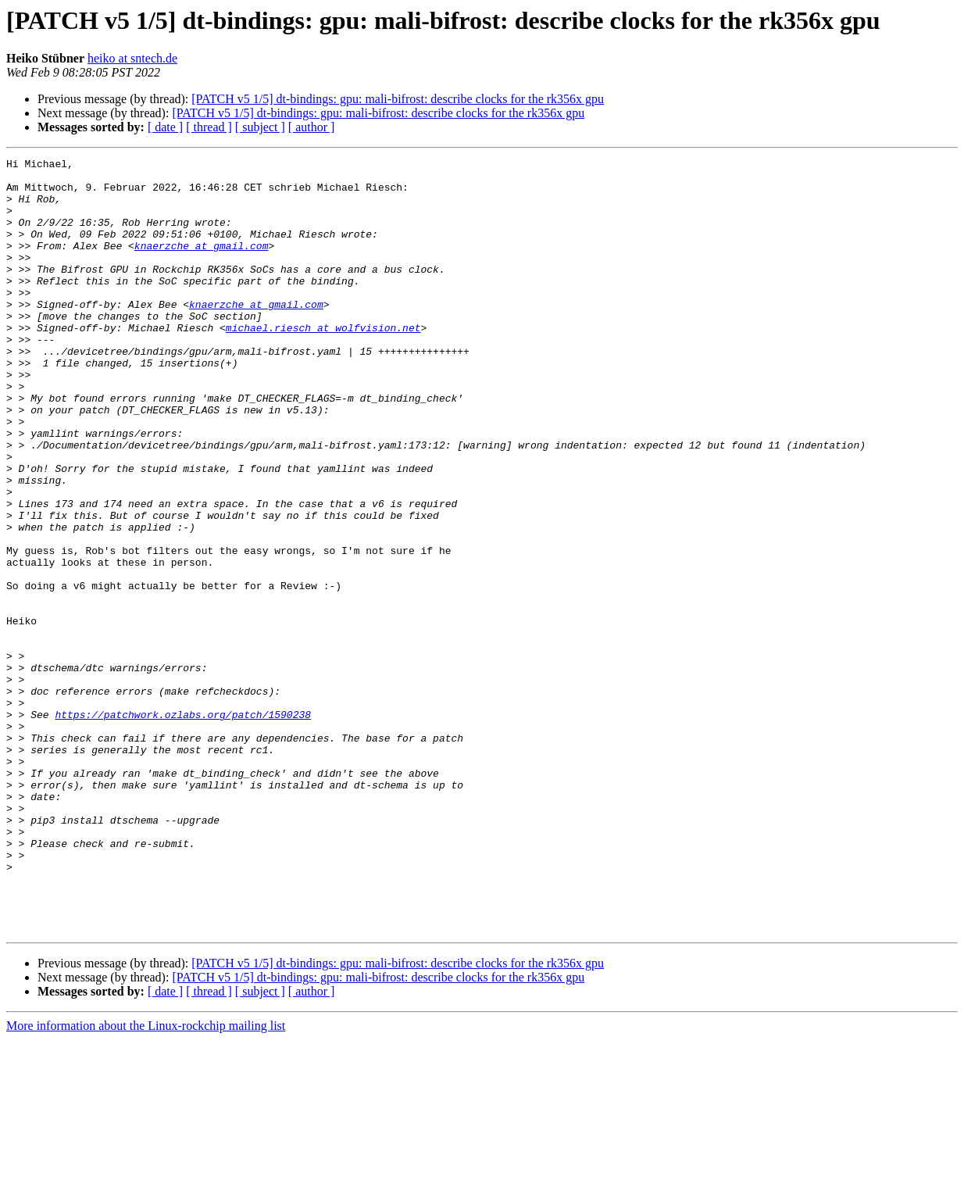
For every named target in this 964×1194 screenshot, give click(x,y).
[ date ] (165, 127)
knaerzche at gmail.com (201, 264)
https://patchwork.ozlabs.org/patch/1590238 (183, 827)
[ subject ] (260, 127)
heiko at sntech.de (132, 58)
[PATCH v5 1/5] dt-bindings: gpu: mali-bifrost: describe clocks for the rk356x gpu (397, 98)
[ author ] (311, 127)
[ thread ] (209, 127)
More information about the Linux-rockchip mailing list (145, 1180)
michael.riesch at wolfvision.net (323, 363)
